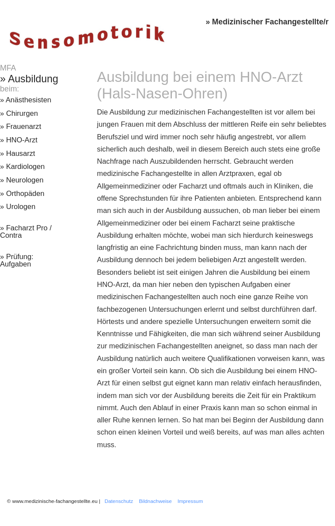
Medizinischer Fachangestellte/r (270, 21)
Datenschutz (119, 501)
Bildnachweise (155, 501)
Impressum (190, 501)
